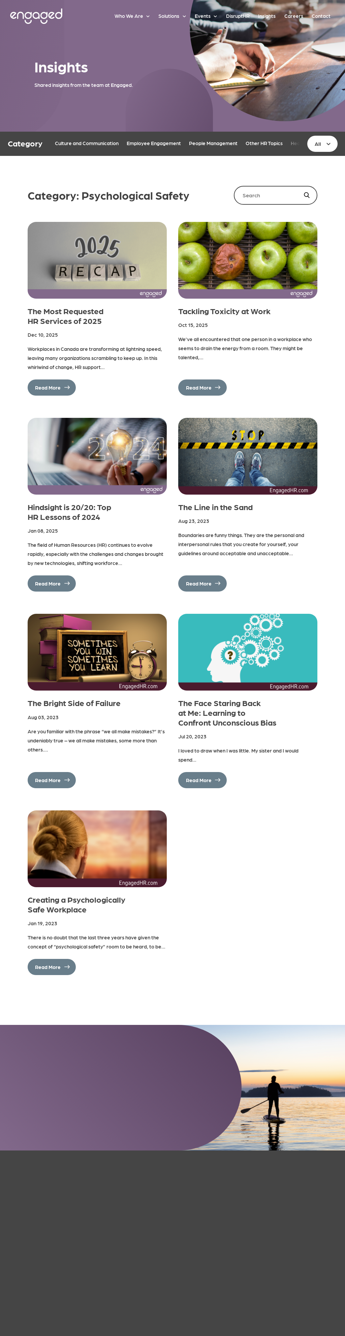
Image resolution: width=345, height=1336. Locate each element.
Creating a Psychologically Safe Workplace (76, 904)
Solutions (168, 16)
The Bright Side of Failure (74, 702)
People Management (213, 143)
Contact (321, 16)
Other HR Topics (264, 143)
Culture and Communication (87, 143)
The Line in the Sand (215, 506)
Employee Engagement (154, 143)
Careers (293, 16)
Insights (267, 16)
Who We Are (129, 16)
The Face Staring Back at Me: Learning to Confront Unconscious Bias (227, 712)
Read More (48, 388)
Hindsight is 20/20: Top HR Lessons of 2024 (69, 511)
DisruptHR (238, 16)
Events (203, 16)
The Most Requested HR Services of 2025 (65, 315)
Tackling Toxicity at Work (224, 310)
